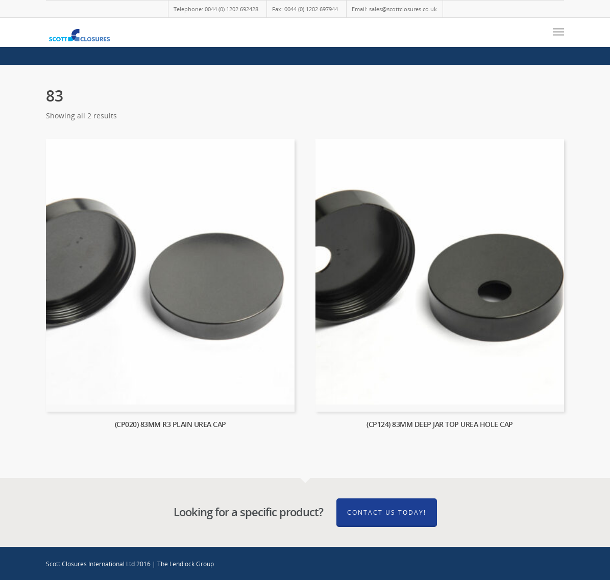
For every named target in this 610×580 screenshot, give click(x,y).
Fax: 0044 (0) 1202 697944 (305, 9)
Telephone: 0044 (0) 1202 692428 (216, 9)
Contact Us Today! (386, 512)
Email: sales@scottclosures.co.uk (394, 9)
